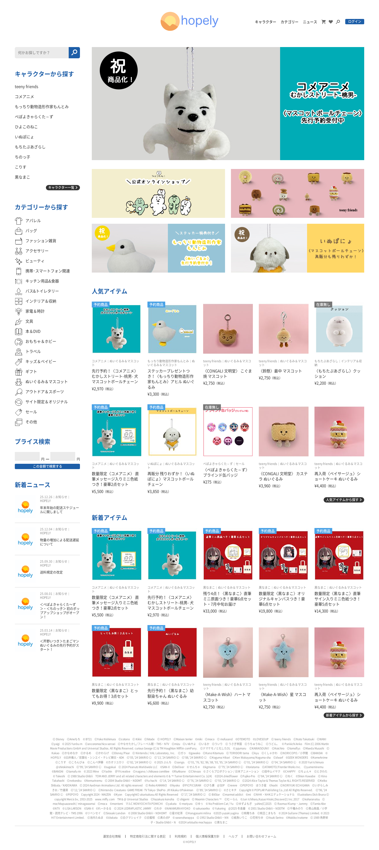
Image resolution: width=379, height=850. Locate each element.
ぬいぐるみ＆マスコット (234, 587)
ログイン (354, 21)
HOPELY (45, 500)
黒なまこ (209, 587)
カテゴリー (289, 22)
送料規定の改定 (51, 572)
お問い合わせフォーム (261, 836)
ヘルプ (233, 836)
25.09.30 (46, 561)
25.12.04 (46, 529)
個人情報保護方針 (207, 836)
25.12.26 (46, 496)
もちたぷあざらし (326, 361)
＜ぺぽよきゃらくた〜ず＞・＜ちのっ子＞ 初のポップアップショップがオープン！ (60, 611)
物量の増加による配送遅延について (59, 542)
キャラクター (265, 22)
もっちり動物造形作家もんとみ (168, 361)
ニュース (310, 22)
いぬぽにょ (154, 463)
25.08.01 (46, 593)
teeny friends (212, 361)
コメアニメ (99, 361)
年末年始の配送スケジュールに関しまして (59, 509)
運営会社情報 (112, 836)
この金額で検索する (47, 466)
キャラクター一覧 (61, 187)
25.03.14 (46, 630)
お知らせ (61, 496)
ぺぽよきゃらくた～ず (218, 463)
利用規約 (181, 836)
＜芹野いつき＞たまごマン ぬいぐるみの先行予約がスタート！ (59, 645)
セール (240, 463)
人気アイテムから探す (342, 499)
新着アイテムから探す (342, 715)
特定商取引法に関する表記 (148, 836)
